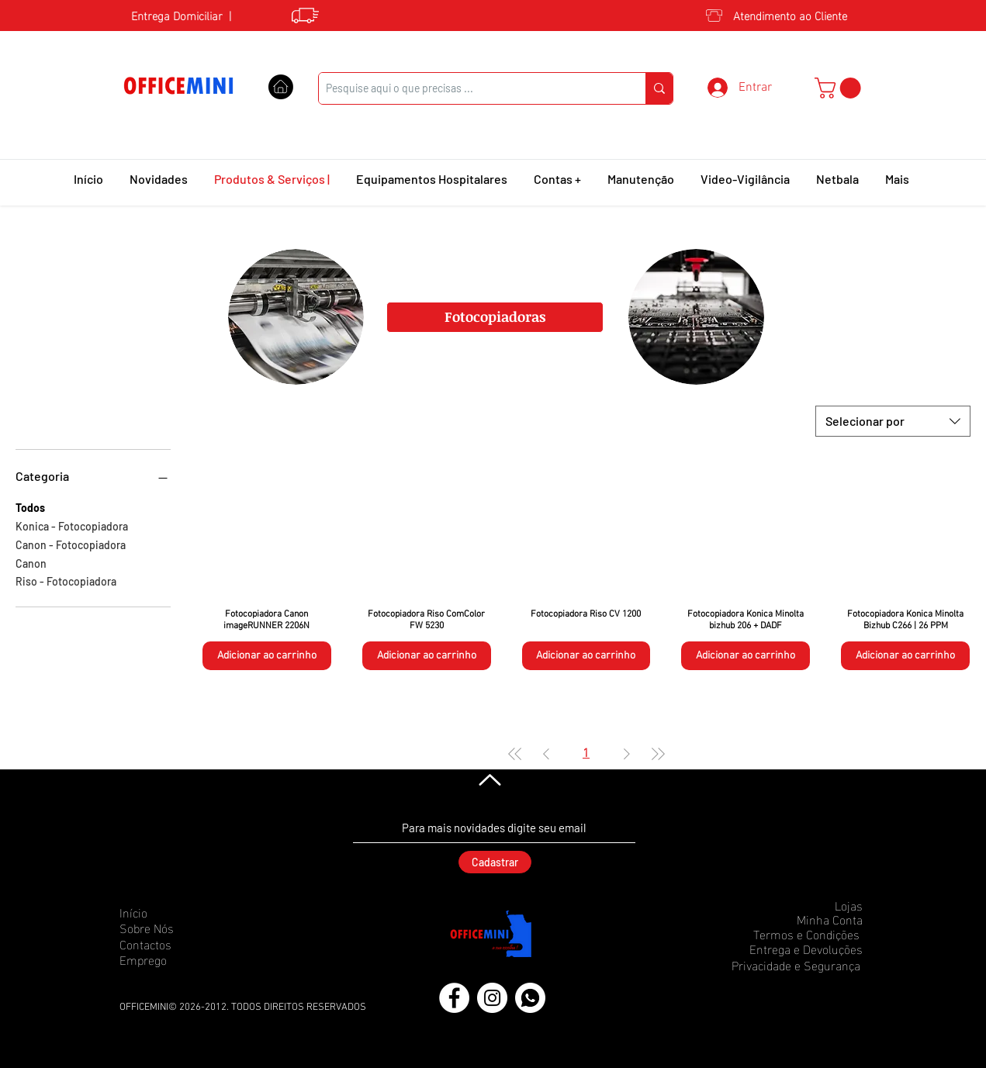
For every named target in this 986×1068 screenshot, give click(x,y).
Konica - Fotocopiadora (72, 525)
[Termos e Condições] (803, 933)
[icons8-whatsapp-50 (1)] (530, 998)
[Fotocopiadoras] (495, 317)
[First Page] (515, 753)
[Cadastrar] (494, 862)
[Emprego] (174, 959)
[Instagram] (492, 998)
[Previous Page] (546, 753)
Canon (31, 562)
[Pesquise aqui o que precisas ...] (469, 88)
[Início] (174, 912)
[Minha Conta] (807, 919)
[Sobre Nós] (174, 927)
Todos (30, 506)
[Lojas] (807, 905)
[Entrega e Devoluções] (801, 948)
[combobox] (892, 421)
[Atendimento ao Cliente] (788, 15)
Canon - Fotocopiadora (71, 543)
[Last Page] (658, 753)
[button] (840, 88)
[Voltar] (488, 780)
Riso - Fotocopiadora (66, 580)
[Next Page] (627, 753)
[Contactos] (174, 943)
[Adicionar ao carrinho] (266, 655)
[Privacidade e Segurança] (790, 965)
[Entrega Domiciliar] (172, 15)
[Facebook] (454, 998)
